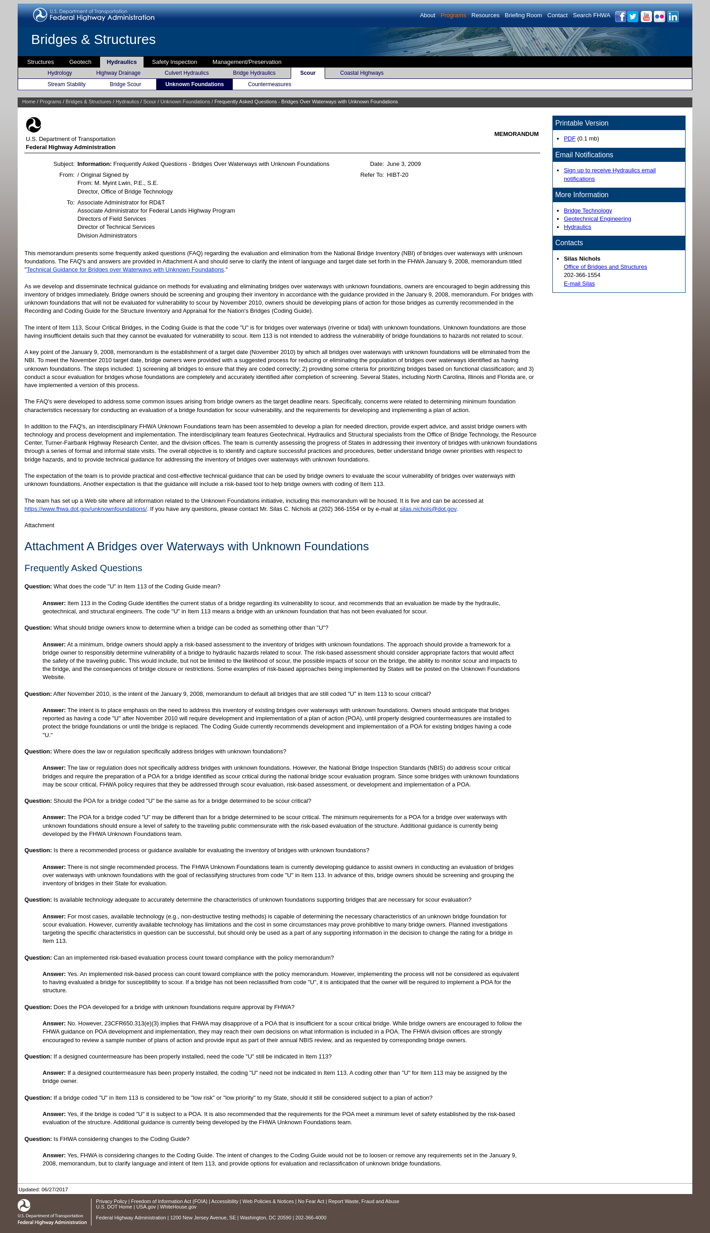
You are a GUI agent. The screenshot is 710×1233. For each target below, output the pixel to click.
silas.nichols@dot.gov (428, 508)
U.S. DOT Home (114, 1206)
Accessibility (225, 1201)
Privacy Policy (111, 1201)
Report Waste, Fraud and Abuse (363, 1201)
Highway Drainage (118, 73)
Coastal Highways (362, 73)
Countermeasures (269, 84)
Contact (557, 15)
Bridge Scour (125, 84)
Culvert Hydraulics (187, 73)
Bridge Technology (588, 210)
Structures (40, 61)
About (427, 15)
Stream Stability (67, 84)
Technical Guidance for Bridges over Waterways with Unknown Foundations (125, 269)
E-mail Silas (579, 283)
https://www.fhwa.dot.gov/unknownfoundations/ (85, 508)
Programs (453, 15)
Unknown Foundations (194, 84)
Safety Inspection (174, 61)
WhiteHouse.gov (178, 1206)
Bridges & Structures (93, 39)
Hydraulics (122, 61)
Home (28, 101)
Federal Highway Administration (131, 1217)
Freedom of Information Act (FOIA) (169, 1201)
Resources (485, 15)
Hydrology (60, 73)
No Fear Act (311, 1201)
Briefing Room (523, 15)
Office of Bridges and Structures (605, 266)
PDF (570, 138)
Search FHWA (591, 15)
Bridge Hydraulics (254, 73)
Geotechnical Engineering (597, 218)
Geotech (80, 61)
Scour (308, 73)
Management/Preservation (246, 61)
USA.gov (146, 1206)
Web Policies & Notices (268, 1201)
